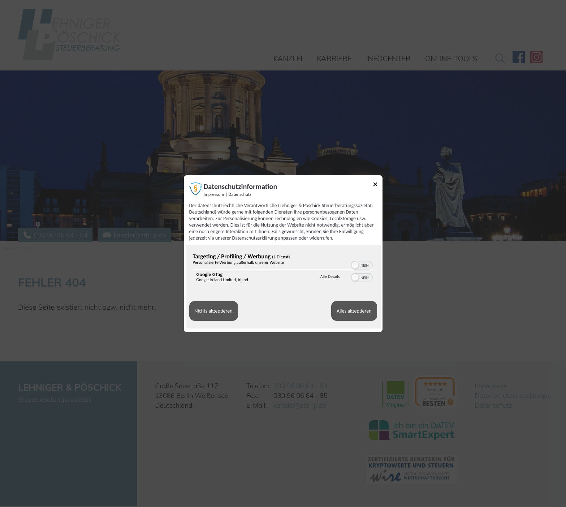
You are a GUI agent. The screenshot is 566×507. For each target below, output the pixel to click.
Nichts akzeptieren (214, 311)
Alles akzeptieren (354, 311)
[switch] (361, 264)
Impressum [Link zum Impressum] (214, 194)
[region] (283, 269)
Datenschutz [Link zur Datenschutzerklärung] (240, 194)
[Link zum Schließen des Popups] (375, 185)
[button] (355, 265)
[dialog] (283, 253)
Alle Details (330, 276)
